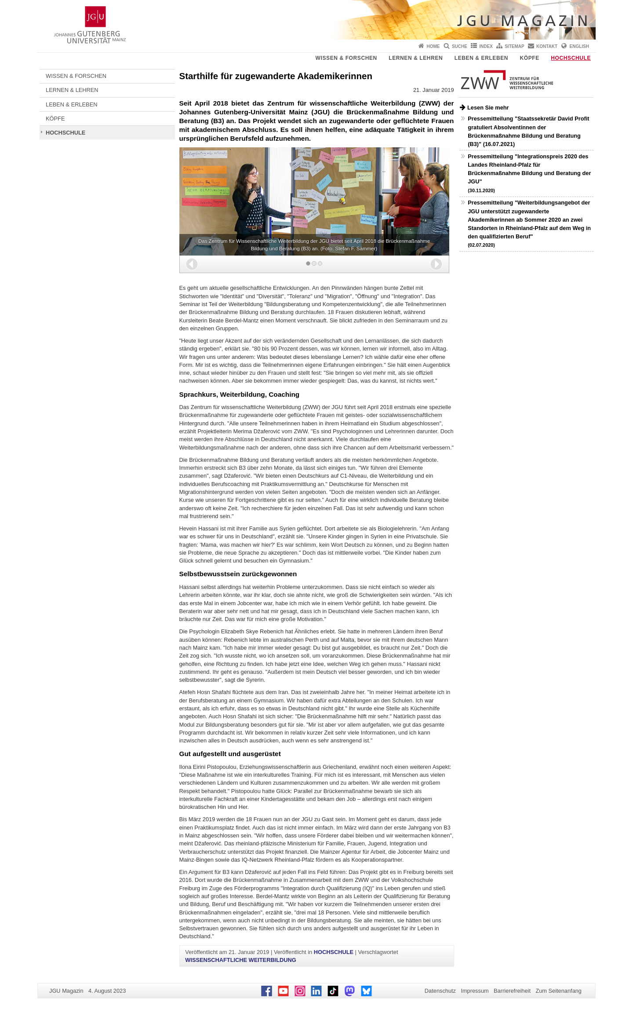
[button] (192, 264)
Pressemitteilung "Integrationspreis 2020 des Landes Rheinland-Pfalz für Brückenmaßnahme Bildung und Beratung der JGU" (529, 173)
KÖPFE (529, 58)
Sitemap (514, 46)
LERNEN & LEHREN (416, 58)
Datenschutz (440, 990)
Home (433, 46)
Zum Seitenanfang (558, 990)
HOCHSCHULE (571, 58)
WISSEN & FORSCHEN (346, 58)
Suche (459, 46)
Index (486, 46)
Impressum (474, 990)
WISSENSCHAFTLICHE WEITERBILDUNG (240, 960)
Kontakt (546, 46)
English (579, 46)
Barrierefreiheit (512, 990)
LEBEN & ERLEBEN (481, 58)
